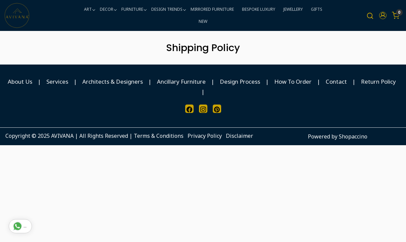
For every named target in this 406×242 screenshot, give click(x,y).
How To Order (293, 81)
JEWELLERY (293, 9)
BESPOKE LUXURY (258, 9)
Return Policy (378, 81)
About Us (20, 81)
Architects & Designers (112, 81)
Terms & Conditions (159, 135)
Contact (336, 81)
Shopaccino (353, 136)
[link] (370, 15)
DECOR (108, 9)
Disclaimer (239, 135)
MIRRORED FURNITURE (212, 9)
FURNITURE (133, 9)
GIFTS (316, 9)
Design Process (240, 81)
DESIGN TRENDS (168, 9)
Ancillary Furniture (181, 81)
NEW (203, 21)
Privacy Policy (205, 135)
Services (57, 81)
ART (89, 9)
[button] (382, 15)
